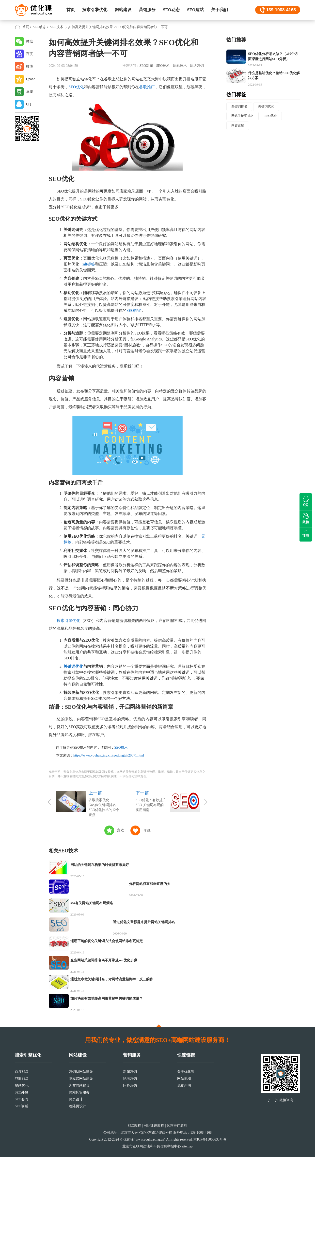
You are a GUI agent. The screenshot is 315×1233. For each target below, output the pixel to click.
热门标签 (236, 112)
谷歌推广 (147, 87)
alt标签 (89, 264)
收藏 (147, 830)
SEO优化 (76, 87)
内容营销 (238, 145)
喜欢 (121, 830)
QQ (28, 104)
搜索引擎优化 (94, 9)
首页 (70, 9)
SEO (55, 178)
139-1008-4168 (281, 9)
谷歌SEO (21, 1154)
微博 (29, 66)
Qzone (30, 79)
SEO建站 (195, 9)
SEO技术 (56, 27)
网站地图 (184, 1154)
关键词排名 (240, 125)
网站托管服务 (79, 1168)
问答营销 (130, 1161)
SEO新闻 (146, 66)
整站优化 (22, 1161)
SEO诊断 (21, 1182)
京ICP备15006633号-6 (209, 1215)
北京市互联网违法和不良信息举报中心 (151, 1222)
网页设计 (76, 1175)
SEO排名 (134, 310)
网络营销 (197, 66)
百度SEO (21, 1147)
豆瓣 (29, 91)
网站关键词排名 (244, 135)
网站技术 (180, 66)
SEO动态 (171, 9)
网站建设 (123, 9)
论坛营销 (130, 1154)
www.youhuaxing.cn (150, 1215)
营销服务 (147, 9)
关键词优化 (73, 666)
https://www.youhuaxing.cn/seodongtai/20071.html (108, 755)
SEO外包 (21, 1168)
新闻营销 (130, 1147)
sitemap (187, 1222)
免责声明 (184, 1161)
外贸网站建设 (79, 1161)
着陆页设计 (77, 1182)
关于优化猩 (185, 1147)
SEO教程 (134, 1201)
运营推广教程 (177, 1201)
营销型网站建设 (81, 1147)
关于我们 (219, 9)
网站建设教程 (153, 1201)
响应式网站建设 (81, 1154)
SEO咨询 (21, 1175)
